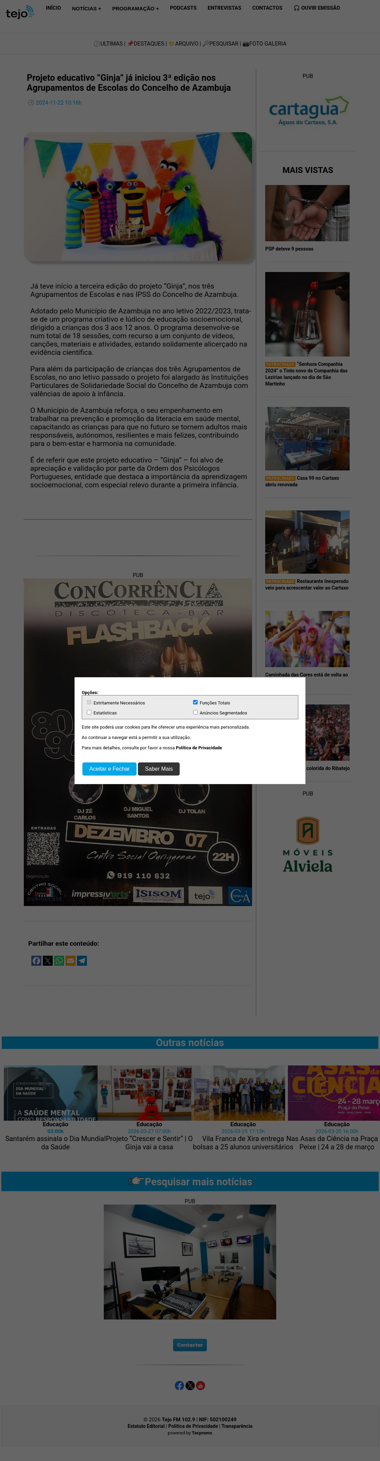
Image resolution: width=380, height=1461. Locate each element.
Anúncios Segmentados (220, 712)
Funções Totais (211, 702)
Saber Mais (159, 769)
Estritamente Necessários (116, 702)
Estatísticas (102, 712)
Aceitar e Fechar (109, 769)
